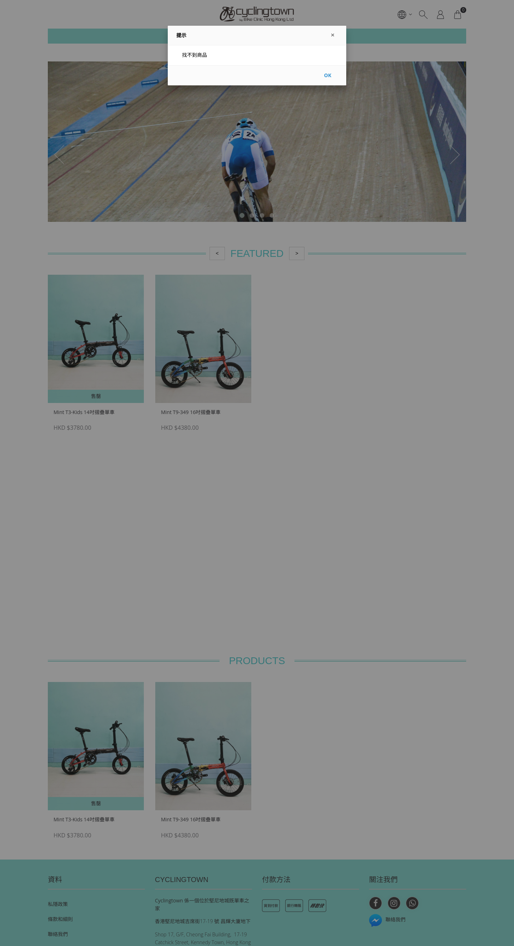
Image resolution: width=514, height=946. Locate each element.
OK (327, 75)
